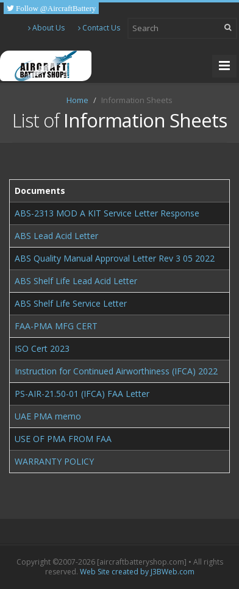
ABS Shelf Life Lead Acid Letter (76, 281)
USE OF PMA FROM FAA (63, 438)
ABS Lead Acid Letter (56, 235)
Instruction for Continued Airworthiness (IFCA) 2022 (116, 371)
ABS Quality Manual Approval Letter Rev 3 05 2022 (115, 258)
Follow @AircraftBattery (55, 8)
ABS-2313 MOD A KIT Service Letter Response (107, 213)
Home (77, 100)
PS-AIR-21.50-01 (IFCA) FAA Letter (82, 393)
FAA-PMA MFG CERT (56, 326)
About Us (46, 28)
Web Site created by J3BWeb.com (137, 571)
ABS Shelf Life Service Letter (71, 303)
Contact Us (99, 28)
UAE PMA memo (48, 416)
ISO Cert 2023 (42, 348)
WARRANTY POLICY (54, 461)
